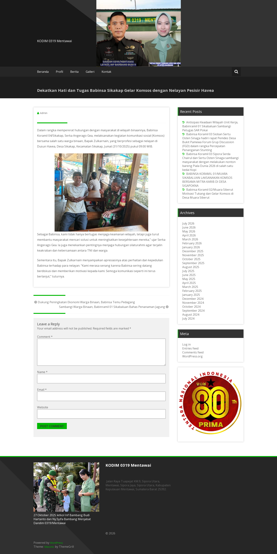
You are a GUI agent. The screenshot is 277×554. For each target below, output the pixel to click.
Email (42, 395)
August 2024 (190, 315)
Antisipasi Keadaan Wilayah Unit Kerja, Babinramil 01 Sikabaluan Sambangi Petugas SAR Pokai (210, 126)
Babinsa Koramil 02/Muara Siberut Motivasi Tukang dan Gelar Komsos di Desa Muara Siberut (207, 193)
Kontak (106, 72)
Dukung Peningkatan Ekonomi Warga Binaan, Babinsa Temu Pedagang (84, 302)
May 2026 (188, 231)
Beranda (43, 72)
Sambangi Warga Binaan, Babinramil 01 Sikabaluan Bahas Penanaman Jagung (114, 307)
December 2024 (192, 299)
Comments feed (193, 352)
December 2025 (192, 251)
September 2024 (193, 311)
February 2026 (192, 243)
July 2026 (188, 223)
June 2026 (189, 227)
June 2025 (189, 275)
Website (42, 413)
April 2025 (189, 283)
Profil (59, 72)
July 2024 (188, 318)
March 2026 (190, 239)
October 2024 (191, 307)
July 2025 (188, 271)
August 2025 (190, 267)
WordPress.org (192, 356)
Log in (186, 344)
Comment (45, 337)
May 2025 (188, 279)
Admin (43, 113)
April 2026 (189, 235)
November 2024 (193, 303)
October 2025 (191, 259)
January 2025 (191, 295)
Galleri (90, 72)
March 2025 (190, 287)
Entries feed (190, 348)
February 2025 (192, 291)
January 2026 (191, 247)
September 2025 (193, 263)
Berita (74, 72)
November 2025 (193, 255)
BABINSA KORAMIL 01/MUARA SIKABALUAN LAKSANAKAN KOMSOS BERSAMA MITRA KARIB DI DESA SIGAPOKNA (207, 180)
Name (42, 378)
